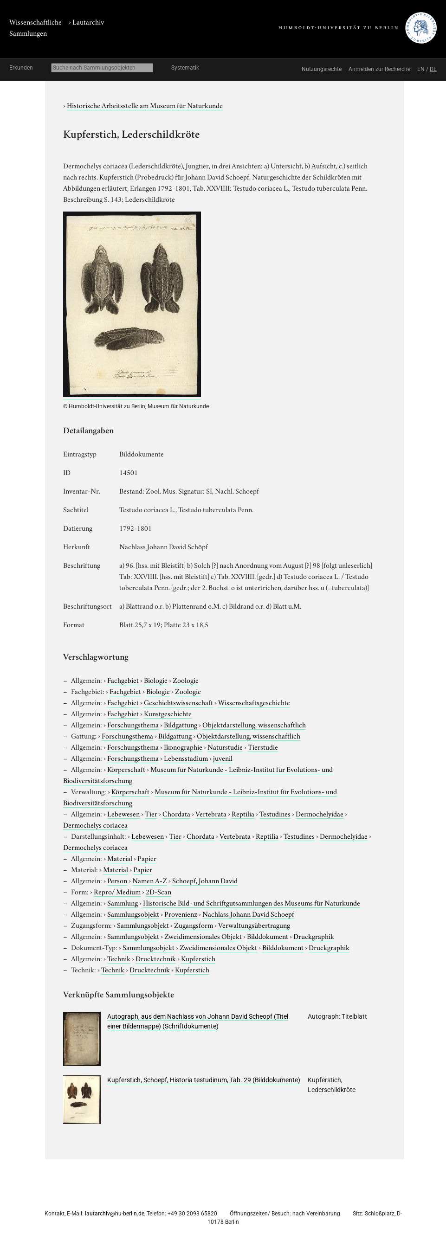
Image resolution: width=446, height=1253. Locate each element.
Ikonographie (183, 746)
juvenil (223, 757)
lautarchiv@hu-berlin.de (114, 1213)
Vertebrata (210, 813)
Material (119, 858)
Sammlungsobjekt (133, 913)
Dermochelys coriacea (95, 824)
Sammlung (122, 902)
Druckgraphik (313, 936)
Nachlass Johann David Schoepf (248, 913)
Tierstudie (263, 746)
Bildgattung (180, 724)
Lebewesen (123, 813)
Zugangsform (193, 924)
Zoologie (186, 680)
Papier (146, 858)
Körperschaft (126, 769)
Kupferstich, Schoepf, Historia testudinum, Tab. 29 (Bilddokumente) (203, 1080)
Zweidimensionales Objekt (203, 936)
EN (421, 69)
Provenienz (180, 913)
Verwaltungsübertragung (254, 924)
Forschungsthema (133, 724)
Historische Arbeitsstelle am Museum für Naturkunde (145, 105)
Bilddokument (267, 936)
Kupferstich (198, 958)
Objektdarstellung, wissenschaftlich (254, 724)
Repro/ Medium (117, 891)
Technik (118, 958)
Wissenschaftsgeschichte (254, 702)
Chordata (176, 813)
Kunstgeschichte (168, 713)
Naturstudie (225, 746)
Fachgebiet (123, 680)
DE (433, 69)
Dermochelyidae (319, 813)
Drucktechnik (156, 958)
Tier (151, 813)
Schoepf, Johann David (205, 880)
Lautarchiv (88, 21)
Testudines (275, 813)
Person (117, 880)
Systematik (185, 67)
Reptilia (243, 813)
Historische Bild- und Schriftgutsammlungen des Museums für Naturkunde (251, 902)
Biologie (156, 680)
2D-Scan (158, 891)
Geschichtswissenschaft (178, 702)
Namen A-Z (149, 880)
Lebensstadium (186, 757)
